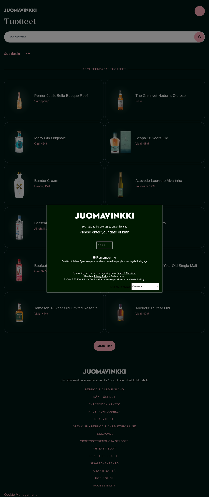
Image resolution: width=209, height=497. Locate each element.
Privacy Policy (101, 276)
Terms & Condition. (126, 273)
